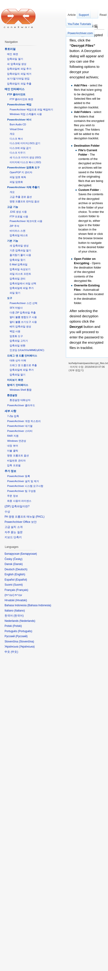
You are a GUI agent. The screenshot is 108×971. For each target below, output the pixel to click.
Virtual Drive (16, 129)
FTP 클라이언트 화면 (21, 99)
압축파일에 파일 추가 (19, 68)
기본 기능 (12, 240)
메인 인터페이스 (14, 89)
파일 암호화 (16, 182)
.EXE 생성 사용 (18, 211)
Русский (21, 636)
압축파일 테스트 (19, 235)
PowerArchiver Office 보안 (21, 522)
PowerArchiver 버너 (19, 119)
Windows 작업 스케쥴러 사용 (26, 114)
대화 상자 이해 (18, 360)
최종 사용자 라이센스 (19, 500)
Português (25, 631)
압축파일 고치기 (19, 340)
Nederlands (27, 621)
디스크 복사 (16, 138)
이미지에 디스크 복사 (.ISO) (25, 162)
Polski (17, 626)
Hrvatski (21, 600)
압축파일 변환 (17, 345)
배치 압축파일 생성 (20, 326)
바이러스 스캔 (17, 230)
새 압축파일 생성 (16, 64)
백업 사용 (15, 331)
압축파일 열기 (15, 59)
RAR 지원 (12, 435)
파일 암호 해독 (18, 177)
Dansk (18, 564)
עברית (9, 595)
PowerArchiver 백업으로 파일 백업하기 (31, 109)
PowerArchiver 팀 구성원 (21, 491)
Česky (18, 559)
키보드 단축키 (13, 537)
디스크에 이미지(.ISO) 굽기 (25, 143)
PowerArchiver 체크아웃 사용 (26, 221)
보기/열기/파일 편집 (18, 78)
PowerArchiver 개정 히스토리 (23, 421)
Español (21, 579)
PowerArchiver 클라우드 (21, 405)
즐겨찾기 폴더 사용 (20, 255)
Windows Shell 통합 (21, 389)
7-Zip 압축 (13, 416)
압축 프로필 (13, 465)
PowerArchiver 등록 (18, 476)
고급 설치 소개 (14, 527)
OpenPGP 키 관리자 (21, 172)
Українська (27, 646)
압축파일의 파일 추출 (19, 83)
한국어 (18, 615)
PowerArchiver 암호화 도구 (23, 167)
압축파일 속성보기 (20, 269)
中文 (14, 651)
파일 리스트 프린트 (20, 273)
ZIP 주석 (14, 226)
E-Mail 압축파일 (18, 264)
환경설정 (12, 395)
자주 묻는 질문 (14, 532)
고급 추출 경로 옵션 (21, 196)
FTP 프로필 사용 (19, 216)
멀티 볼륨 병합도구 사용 (23, 317)
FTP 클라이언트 (16, 94)
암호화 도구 (16, 336)
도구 (9, 298)
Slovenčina (26, 641)
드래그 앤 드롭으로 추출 (23, 365)
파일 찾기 (15, 292)
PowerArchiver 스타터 (19, 431)
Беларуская (28, 553)
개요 (12, 133)
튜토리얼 (10, 49)
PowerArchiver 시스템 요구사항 (25, 486)
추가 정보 (10, 471)
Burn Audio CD (18, 124)
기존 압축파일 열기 (20, 250)
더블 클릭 (12, 450)
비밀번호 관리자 (16, 460)
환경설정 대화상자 (20, 400)
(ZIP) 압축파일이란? (17, 506)
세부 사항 (10, 411)
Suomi (18, 584)
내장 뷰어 (12, 445)
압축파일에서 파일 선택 (23, 283)
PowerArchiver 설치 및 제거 (23, 481)
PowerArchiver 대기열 (19, 426)
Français (22, 590)
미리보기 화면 (15, 380)
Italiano (19, 610)
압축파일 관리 (17, 278)
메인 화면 (12, 54)
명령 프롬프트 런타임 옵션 (24, 201)
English (19, 574)
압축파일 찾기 (17, 259)
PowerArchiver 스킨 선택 (23, 303)
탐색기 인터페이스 (17, 385)
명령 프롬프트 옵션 (18, 455)
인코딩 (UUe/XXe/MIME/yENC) (27, 350)
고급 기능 (12, 207)
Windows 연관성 (16, 440)
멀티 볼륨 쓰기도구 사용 (23, 322)
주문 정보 (12, 495)
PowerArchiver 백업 (19, 104)
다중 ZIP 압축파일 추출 (23, 312)
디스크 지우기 (17, 152)
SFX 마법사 (16, 307)
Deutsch (21, 569)
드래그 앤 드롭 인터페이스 (22, 355)
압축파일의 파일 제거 (19, 73)
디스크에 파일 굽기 (20, 148)
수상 (7, 511)
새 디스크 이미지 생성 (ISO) (25, 157)
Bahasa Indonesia (39, 605)
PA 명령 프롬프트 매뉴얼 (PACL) (24, 516)
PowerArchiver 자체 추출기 (23, 187)
